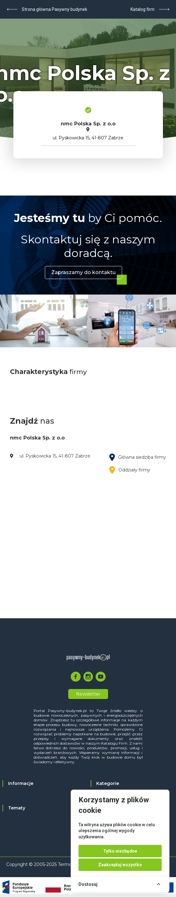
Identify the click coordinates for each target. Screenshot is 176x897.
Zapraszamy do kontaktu (83, 272)
